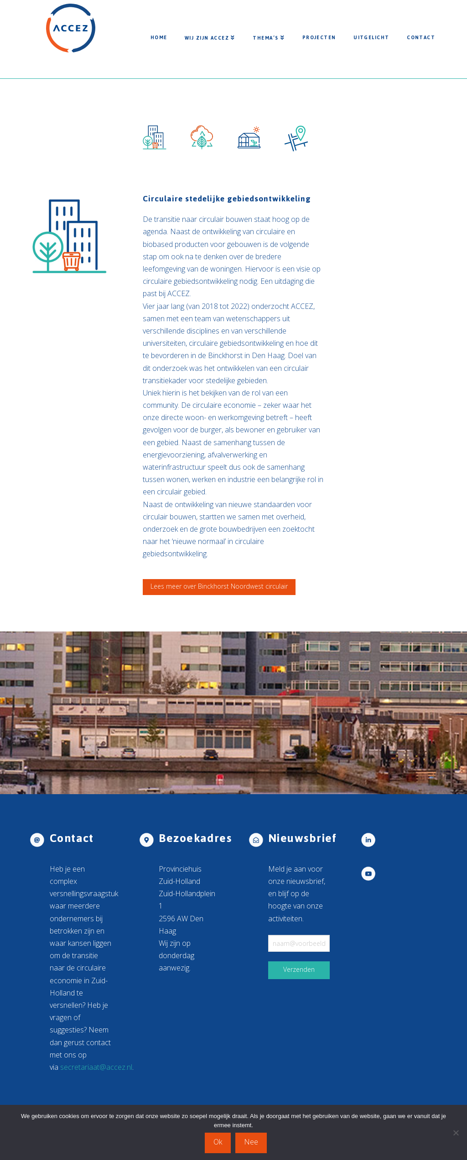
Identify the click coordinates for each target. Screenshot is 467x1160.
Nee (251, 1142)
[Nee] (455, 1132)
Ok (217, 1142)
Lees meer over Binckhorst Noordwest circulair (219, 586)
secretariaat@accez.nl (96, 1067)
